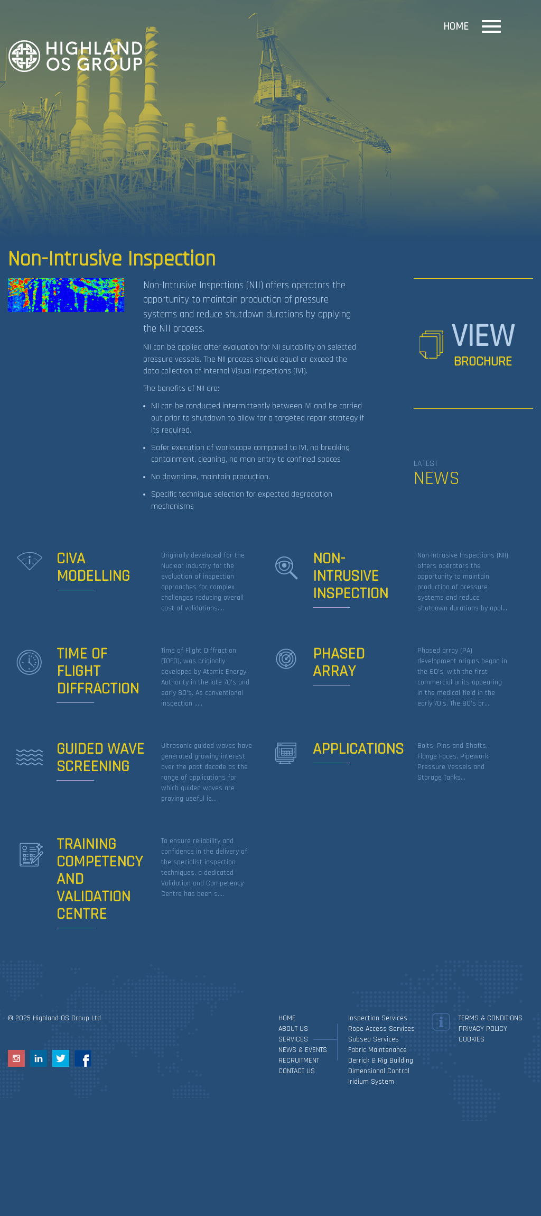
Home (456, 26)
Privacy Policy (483, 1029)
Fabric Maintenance (377, 1050)
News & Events (302, 1050)
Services (293, 1039)
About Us (293, 1029)
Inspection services (377, 1018)
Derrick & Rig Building (380, 1060)
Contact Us (296, 1071)
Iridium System (371, 1081)
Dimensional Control (378, 1071)
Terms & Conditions (491, 1018)
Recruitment (298, 1060)
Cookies (471, 1039)
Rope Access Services (381, 1029)
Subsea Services (373, 1039)
